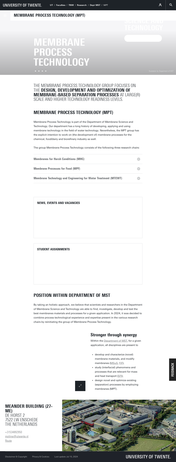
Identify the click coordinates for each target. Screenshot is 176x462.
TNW (71, 5)
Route (8, 441)
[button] (172, 369)
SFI (120, 376)
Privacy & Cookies (40, 456)
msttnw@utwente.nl (16, 436)
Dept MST (95, 5)
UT (51, 5)
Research (82, 5)
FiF (121, 363)
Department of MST (115, 340)
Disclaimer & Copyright (16, 456)
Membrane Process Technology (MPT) (49, 15)
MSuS (114, 363)
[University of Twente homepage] (22, 5)
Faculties (60, 5)
